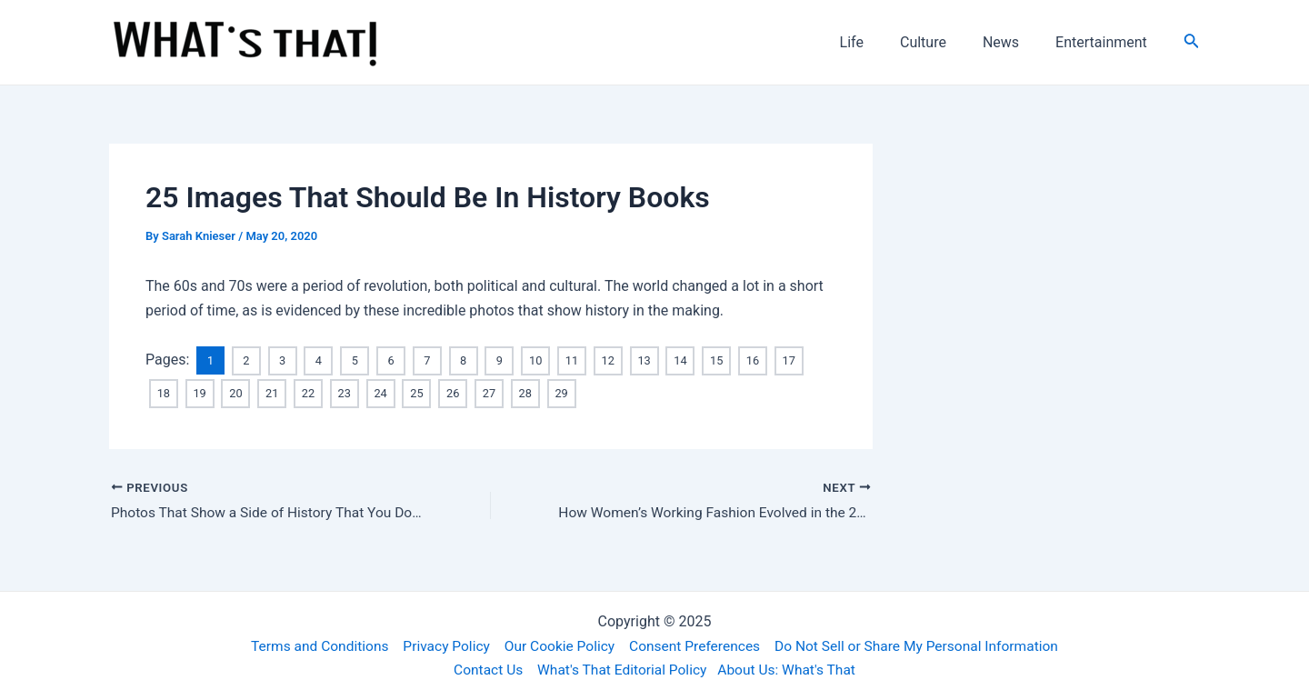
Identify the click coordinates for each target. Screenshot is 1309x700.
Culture (941, 42)
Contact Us (484, 669)
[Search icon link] (1192, 42)
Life (877, 42)
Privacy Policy (440, 645)
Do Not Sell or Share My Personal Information (923, 645)
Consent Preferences (696, 645)
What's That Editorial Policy (621, 669)
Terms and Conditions (310, 645)
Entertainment (1105, 42)
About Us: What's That (790, 669)
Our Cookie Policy (557, 645)
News (1012, 42)
